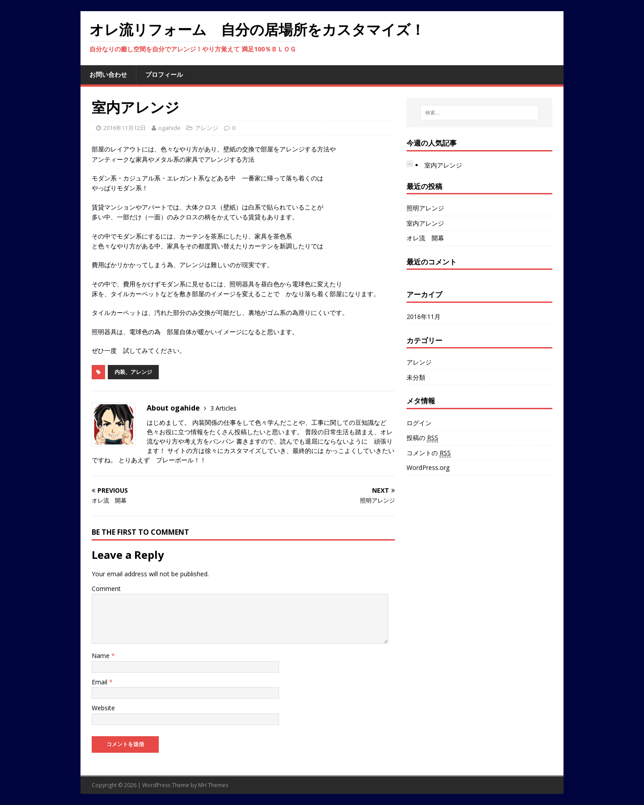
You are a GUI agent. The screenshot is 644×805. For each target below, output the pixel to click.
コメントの (429, 453)
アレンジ (206, 128)
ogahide (169, 128)
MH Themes (213, 785)
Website (103, 708)
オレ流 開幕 (425, 238)
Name (101, 655)
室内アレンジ (443, 165)
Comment (106, 588)
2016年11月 (424, 316)
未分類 (416, 377)
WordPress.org (428, 467)
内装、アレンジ (133, 372)
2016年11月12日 (124, 128)
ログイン (419, 423)
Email (100, 682)
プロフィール (164, 74)
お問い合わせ (108, 74)
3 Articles (223, 408)
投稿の (422, 437)
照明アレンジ (425, 208)
